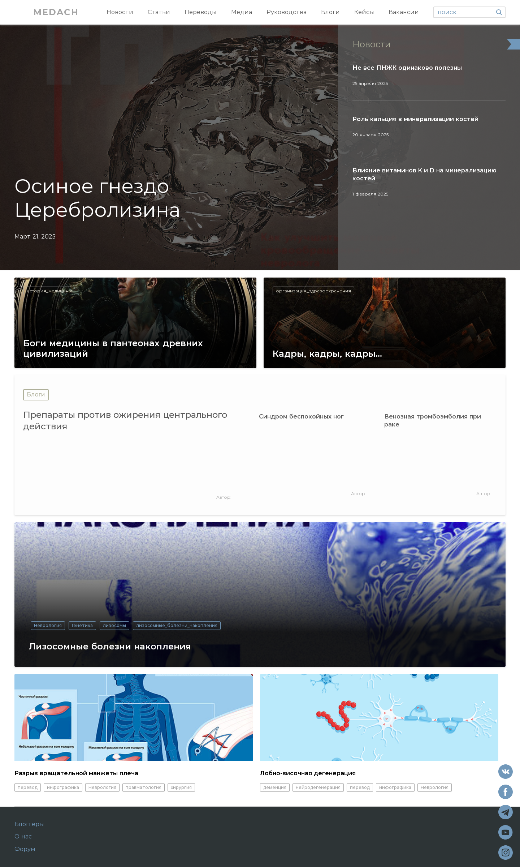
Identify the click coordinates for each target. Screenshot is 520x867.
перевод (28, 787)
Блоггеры (29, 824)
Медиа (241, 12)
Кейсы (364, 12)
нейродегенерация (318, 787)
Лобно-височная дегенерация (308, 773)
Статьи (159, 12)
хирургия (181, 787)
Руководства (286, 12)
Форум (24, 849)
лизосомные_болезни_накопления (176, 625)
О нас (23, 836)
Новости (120, 12)
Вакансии (404, 12)
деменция (274, 787)
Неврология (48, 625)
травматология (143, 787)
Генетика (82, 625)
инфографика (63, 787)
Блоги (330, 12)
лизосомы (114, 625)
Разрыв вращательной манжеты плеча (76, 773)
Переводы (201, 12)
